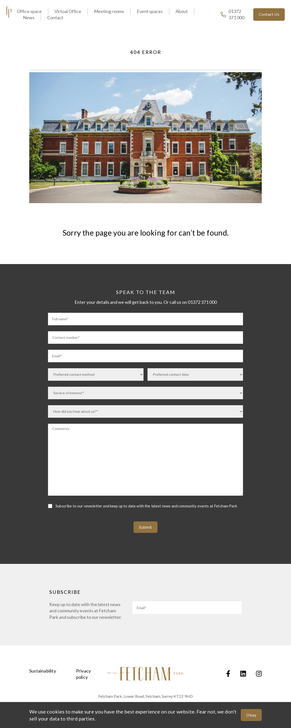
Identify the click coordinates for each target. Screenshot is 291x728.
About (182, 11)
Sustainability (42, 671)
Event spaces (150, 11)
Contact (55, 17)
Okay (251, 715)
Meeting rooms (109, 11)
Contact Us (269, 14)
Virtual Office (67, 11)
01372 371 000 (232, 14)
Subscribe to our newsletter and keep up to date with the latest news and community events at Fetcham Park (146, 506)
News (28, 17)
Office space (29, 11)
